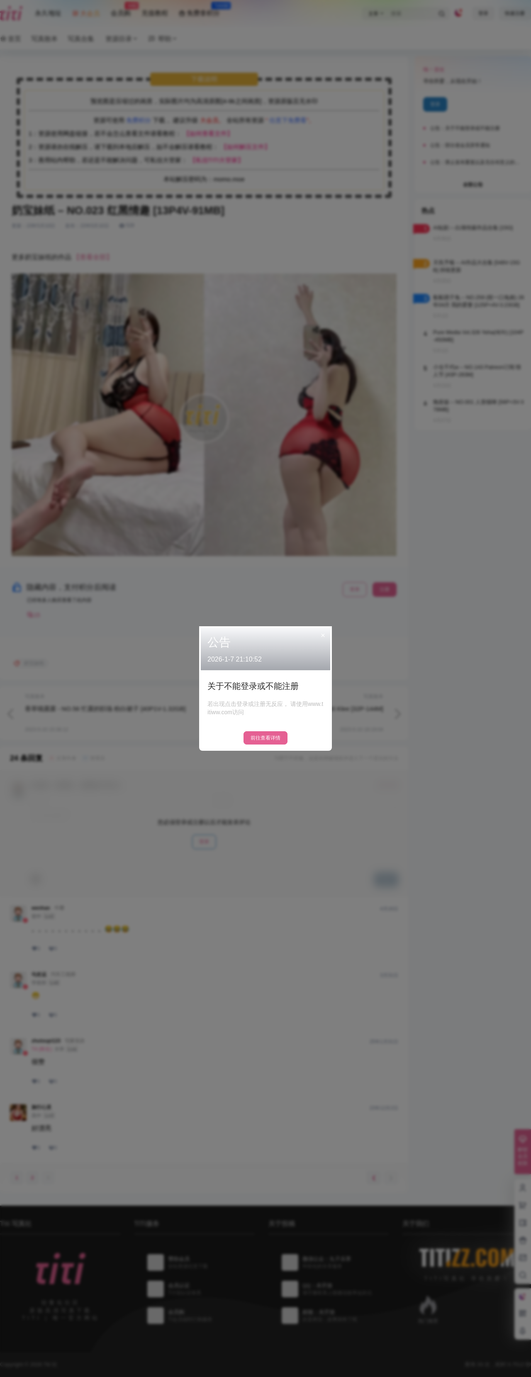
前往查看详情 (265, 738)
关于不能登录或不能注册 (253, 686)
